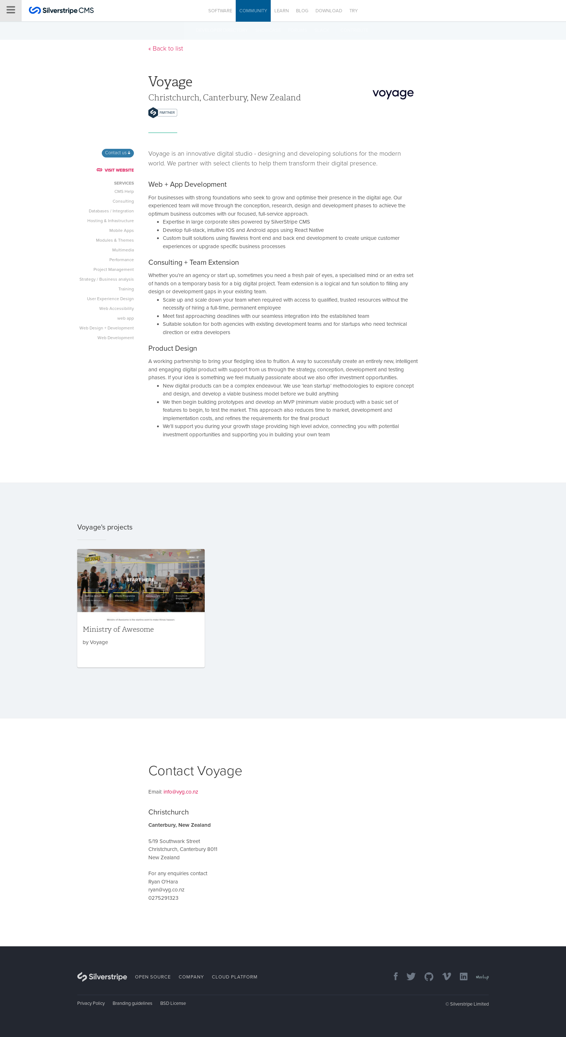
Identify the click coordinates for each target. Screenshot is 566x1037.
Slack (321, 30)
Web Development (115, 337)
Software (220, 11)
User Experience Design (110, 298)
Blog (302, 11)
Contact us (117, 153)
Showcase (268, 30)
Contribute (354, 30)
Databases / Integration (111, 210)
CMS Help (124, 191)
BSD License (173, 1003)
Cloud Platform (235, 977)
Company (191, 977)
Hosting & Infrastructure (110, 220)
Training (126, 288)
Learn (281, 11)
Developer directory (222, 30)
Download (328, 11)
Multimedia (123, 249)
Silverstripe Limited (469, 1004)
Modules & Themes (115, 240)
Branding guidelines (132, 1003)
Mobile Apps (121, 230)
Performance (121, 259)
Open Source (153, 977)
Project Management (113, 269)
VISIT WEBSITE (115, 170)
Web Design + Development (106, 327)
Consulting (123, 201)
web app (125, 318)
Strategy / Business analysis (106, 279)
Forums (297, 30)
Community (253, 11)
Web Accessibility (116, 308)
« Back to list (165, 48)
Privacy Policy (91, 1003)
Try (353, 11)
